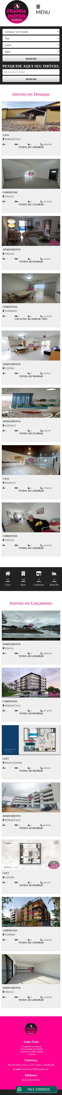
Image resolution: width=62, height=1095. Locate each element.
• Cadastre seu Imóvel (31, 1046)
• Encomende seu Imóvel (31, 1049)
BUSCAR (31, 58)
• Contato (31, 1054)
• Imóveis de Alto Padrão (31, 1051)
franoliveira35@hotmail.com (35, 1069)
